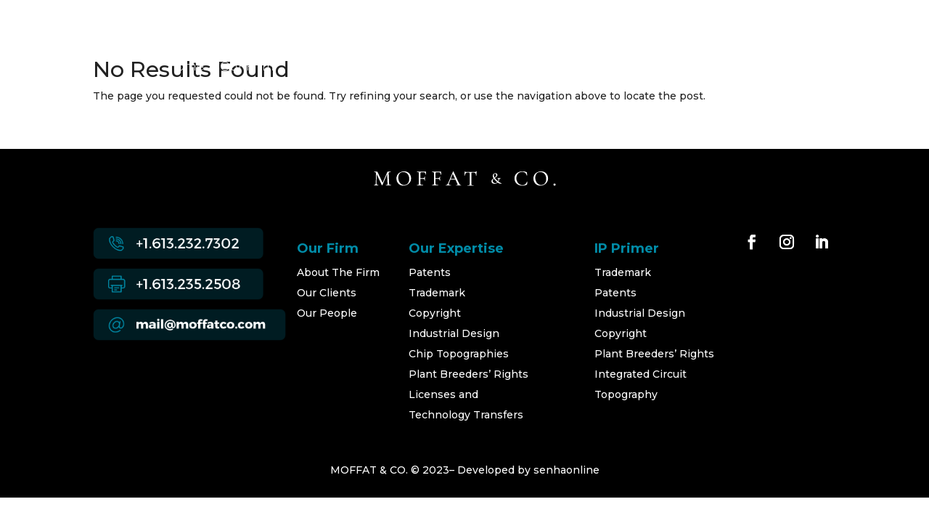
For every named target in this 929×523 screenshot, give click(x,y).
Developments (520, 67)
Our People (424, 67)
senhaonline (566, 470)
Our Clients (326, 292)
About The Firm (338, 272)
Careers (677, 67)
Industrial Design (454, 333)
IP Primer (609, 67)
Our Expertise (331, 67)
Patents (430, 272)
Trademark (437, 292)
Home (185, 67)
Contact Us (750, 67)
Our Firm (247, 67)
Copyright (435, 313)
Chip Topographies (459, 353)
